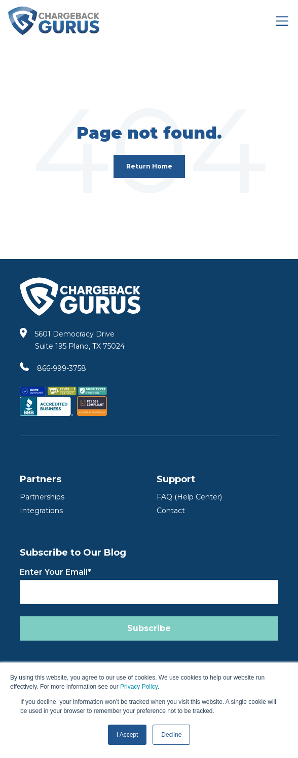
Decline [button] (171, 734)
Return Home (149, 166)
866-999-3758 (61, 368)
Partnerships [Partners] (42, 496)
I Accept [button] (127, 734)
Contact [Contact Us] (171, 510)
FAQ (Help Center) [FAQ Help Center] (189, 496)
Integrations (41, 510)
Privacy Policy (139, 686)
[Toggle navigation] (282, 21)
